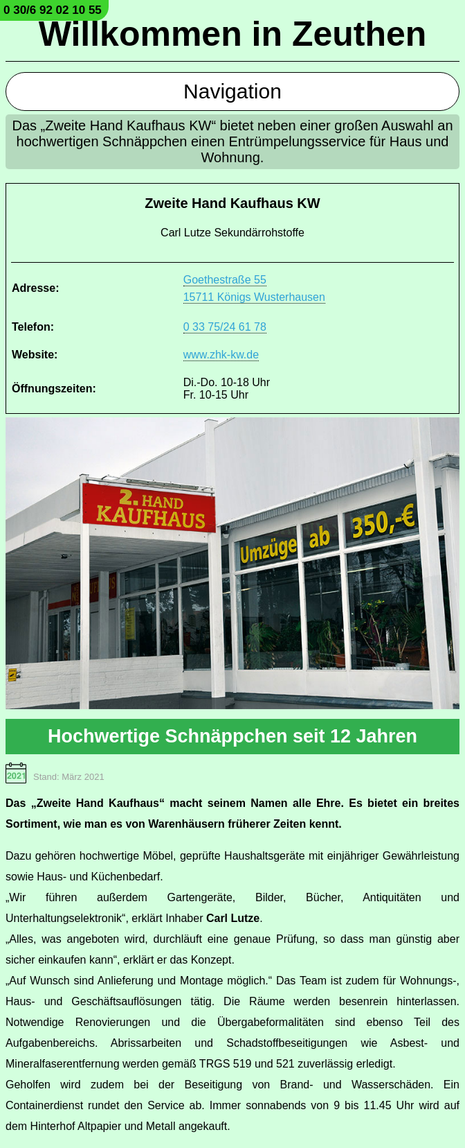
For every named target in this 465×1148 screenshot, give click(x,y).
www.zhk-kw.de (221, 354)
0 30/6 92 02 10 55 (52, 10)
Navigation (232, 91)
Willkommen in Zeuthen (233, 34)
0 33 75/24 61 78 (224, 327)
